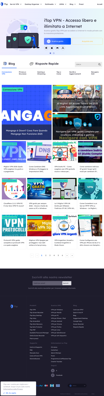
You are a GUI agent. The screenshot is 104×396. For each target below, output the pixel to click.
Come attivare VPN (36, 356)
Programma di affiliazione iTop (61, 359)
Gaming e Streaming (41, 73)
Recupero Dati (95, 73)
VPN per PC (55, 315)
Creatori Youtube (56, 361)
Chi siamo (54, 347)
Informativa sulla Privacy (13, 389)
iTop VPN (33, 309)
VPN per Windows (57, 309)
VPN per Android (56, 321)
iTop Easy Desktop (36, 315)
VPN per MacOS (56, 312)
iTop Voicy (33, 318)
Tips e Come (59, 73)
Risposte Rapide (78, 327)
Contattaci (54, 350)
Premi (53, 356)
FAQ (31, 350)
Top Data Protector (36, 327)
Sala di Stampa (56, 353)
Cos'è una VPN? (78, 309)
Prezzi (81, 4)
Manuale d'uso (34, 353)
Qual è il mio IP (78, 312)
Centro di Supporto (36, 347)
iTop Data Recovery (36, 324)
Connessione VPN (7, 73)
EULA (93, 393)
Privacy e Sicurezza (22, 73)
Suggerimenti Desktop (80, 318)
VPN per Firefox (56, 327)
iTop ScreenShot (35, 321)
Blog (74, 315)
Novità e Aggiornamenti (75, 73)
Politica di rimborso (65, 393)
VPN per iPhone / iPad (58, 318)
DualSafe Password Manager (39, 333)
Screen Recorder (78, 324)
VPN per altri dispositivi (58, 335)
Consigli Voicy (77, 321)
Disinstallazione (35, 359)
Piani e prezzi (34, 338)
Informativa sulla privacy (81, 393)
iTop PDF (32, 330)
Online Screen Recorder (37, 335)
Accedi (99, 4)
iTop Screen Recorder (36, 312)
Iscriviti (65, 283)
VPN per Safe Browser (58, 333)
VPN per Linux (55, 330)
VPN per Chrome (56, 324)
